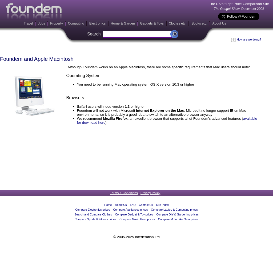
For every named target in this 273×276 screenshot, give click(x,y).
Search (94, 34)
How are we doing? (246, 39)
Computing (76, 23)
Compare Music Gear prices (137, 219)
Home (108, 204)
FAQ (132, 204)
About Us (219, 23)
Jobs (41, 23)
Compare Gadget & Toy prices (134, 214)
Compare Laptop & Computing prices (174, 209)
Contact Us (146, 204)
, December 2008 (239, 9)
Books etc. (199, 23)
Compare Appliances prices (130, 209)
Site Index (162, 204)
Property (56, 23)
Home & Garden (123, 23)
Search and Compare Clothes (93, 214)
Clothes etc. (178, 23)
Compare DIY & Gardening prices (177, 214)
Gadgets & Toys (152, 23)
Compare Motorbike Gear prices (178, 219)
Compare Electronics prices (92, 209)
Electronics (97, 23)
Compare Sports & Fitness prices (95, 219)
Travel (28, 23)
